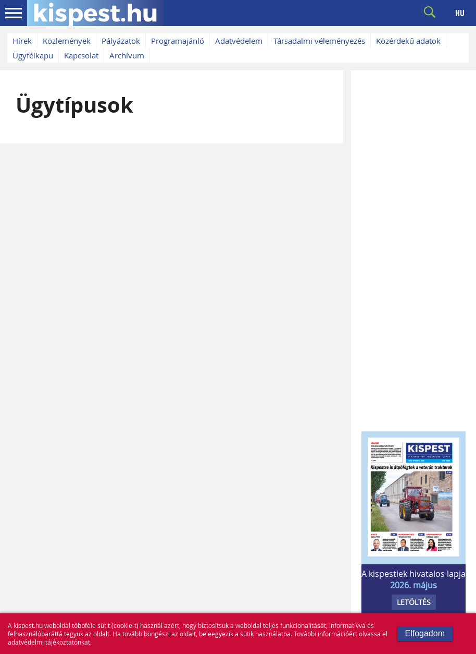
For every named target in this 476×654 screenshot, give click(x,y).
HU (460, 13)
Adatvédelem (238, 40)
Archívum (126, 55)
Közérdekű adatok (408, 40)
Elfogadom (425, 633)
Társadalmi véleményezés (319, 40)
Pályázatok (121, 40)
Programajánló (177, 40)
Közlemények (67, 40)
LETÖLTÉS (414, 602)
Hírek (22, 40)
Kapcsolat (81, 55)
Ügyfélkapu (32, 55)
